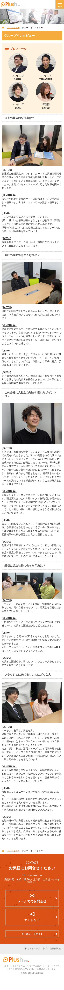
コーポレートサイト (32, 935)
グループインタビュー (19, 35)
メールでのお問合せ (32, 903)
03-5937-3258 (35, 876)
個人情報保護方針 (54, 950)
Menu (59, 4)
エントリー (32, 922)
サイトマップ (34, 950)
